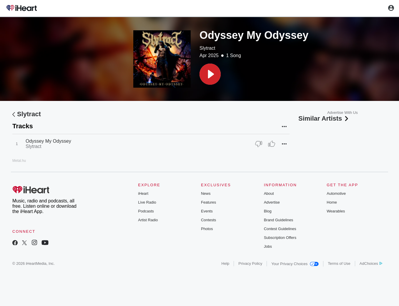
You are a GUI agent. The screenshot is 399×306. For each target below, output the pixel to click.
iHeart (143, 193)
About (269, 193)
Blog (268, 211)
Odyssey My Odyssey (48, 141)
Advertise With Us (342, 112)
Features (208, 202)
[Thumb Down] (258, 144)
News (206, 193)
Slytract (207, 48)
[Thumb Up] (271, 144)
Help (226, 263)
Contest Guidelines (280, 229)
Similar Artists (324, 118)
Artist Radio (148, 220)
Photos (207, 229)
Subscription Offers (280, 237)
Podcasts (146, 211)
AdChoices (371, 263)
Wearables (336, 211)
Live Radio (147, 202)
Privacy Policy (250, 263)
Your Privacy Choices (295, 264)
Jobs (268, 246)
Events (207, 211)
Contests (208, 220)
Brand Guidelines (278, 220)
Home (332, 202)
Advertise (272, 202)
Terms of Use (339, 263)
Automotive (336, 193)
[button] (210, 74)
